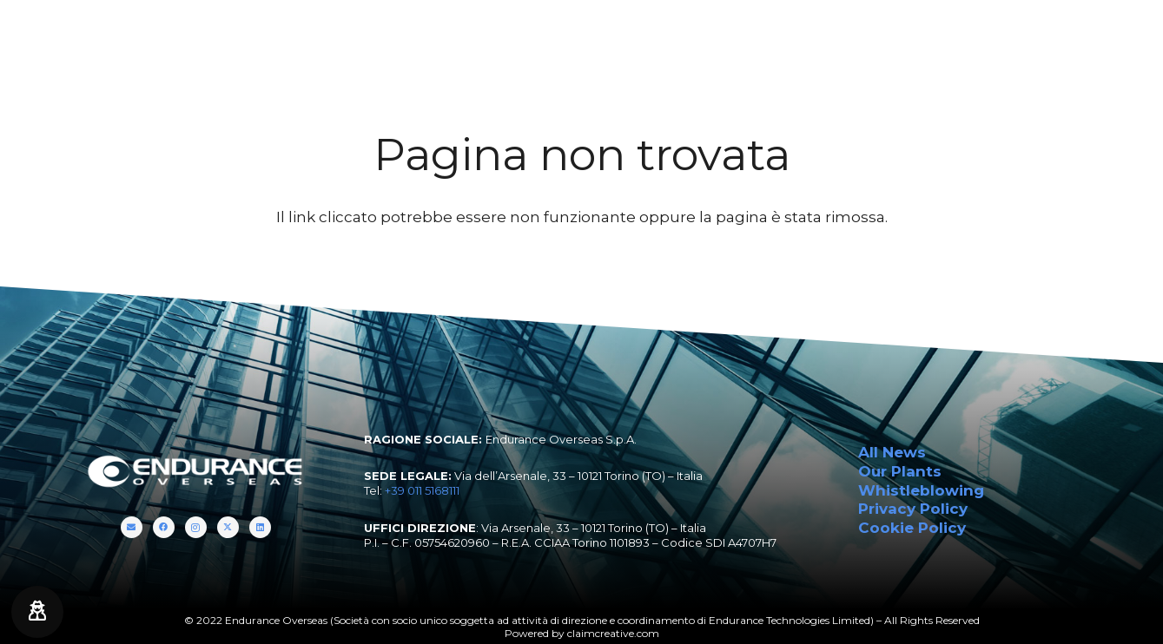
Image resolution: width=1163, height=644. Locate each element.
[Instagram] (1095, 35)
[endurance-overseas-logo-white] (108, 34)
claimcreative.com (613, 633)
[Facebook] (1074, 34)
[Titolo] (1053, 34)
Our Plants (900, 471)
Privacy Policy (913, 508)
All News (892, 452)
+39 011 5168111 (422, 490)
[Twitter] (1115, 34)
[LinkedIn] (1137, 34)
